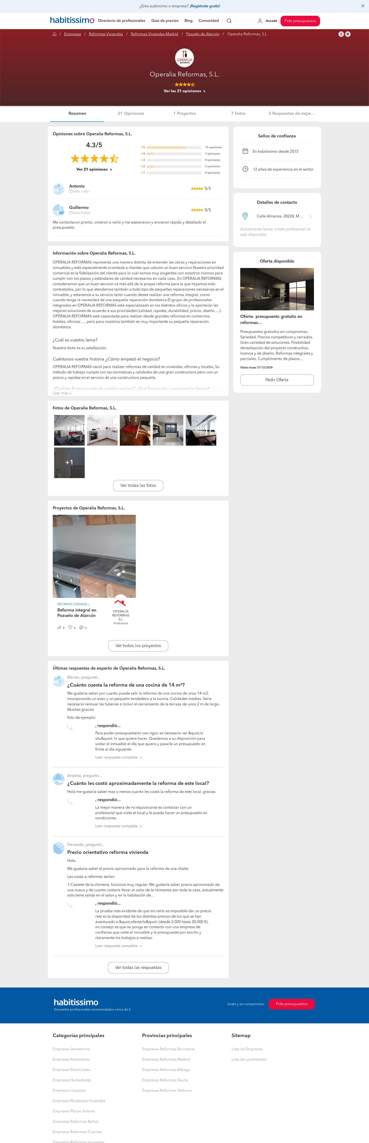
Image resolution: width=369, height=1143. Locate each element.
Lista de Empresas (247, 1049)
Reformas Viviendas (106, 34)
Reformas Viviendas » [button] (73, 604)
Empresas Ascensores (71, 1060)
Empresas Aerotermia (71, 1049)
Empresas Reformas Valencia (167, 1091)
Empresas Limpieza (69, 1091)
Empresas (72, 34)
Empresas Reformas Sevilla (165, 1080)
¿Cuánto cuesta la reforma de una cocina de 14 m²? (126, 685)
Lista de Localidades (249, 1060)
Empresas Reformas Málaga (166, 1070)
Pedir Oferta (277, 380)
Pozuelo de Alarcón (202, 34)
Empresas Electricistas (71, 1070)
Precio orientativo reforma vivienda (107, 852)
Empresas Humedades (72, 1080)
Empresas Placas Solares (74, 1111)
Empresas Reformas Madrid (166, 1060)
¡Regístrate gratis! (205, 6)
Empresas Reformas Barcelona (168, 1049)
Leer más (60, 393)
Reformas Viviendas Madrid (154, 34)
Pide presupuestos (300, 21)
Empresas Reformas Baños (75, 1122)
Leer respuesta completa (116, 757)
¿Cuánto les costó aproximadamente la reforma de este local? (138, 783)
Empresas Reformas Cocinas (77, 1132)
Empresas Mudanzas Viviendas (79, 1101)
